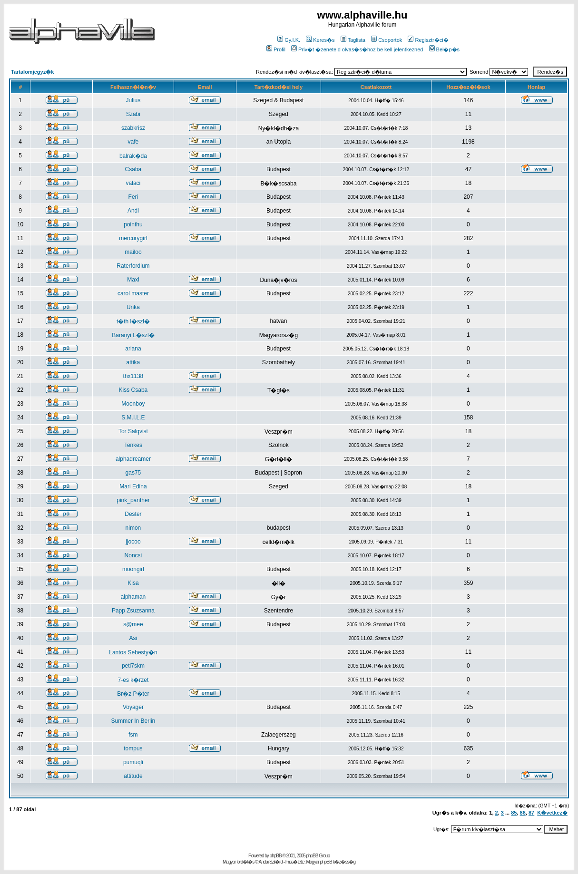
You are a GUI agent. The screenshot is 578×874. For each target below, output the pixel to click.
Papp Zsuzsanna (133, 610)
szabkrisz (133, 128)
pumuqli (133, 762)
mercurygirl (133, 238)
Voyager (133, 707)
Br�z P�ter (133, 693)
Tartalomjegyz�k (32, 72)
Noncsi (133, 555)
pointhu (133, 224)
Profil (275, 49)
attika (133, 362)
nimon (133, 527)
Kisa (132, 583)
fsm (132, 734)
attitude (133, 776)
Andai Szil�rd (271, 861)
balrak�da (133, 156)
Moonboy (133, 403)
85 (514, 813)
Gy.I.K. (288, 40)
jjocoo (133, 541)
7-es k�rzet (133, 680)
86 (523, 813)
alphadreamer (133, 459)
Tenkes (133, 445)
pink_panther (133, 500)
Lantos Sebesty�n (133, 652)
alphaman (133, 596)
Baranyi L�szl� (133, 335)
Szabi (133, 114)
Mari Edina (133, 486)
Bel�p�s (444, 49)
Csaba (133, 169)
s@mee (133, 624)
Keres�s (320, 40)
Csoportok (386, 40)
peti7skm (133, 665)
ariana (133, 348)
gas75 (133, 472)
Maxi (133, 279)
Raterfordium (133, 265)
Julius (133, 100)
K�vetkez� (552, 813)
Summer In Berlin (133, 721)
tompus (133, 748)
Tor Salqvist (133, 431)
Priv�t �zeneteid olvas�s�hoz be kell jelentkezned (357, 49)
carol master (133, 293)
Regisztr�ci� (428, 40)
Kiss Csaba (133, 390)
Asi (133, 638)
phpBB (276, 855)
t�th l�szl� (133, 321)
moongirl (133, 569)
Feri (133, 197)
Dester (133, 514)
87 (531, 813)
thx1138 (133, 376)
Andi (133, 210)
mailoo (133, 252)
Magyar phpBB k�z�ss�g (330, 861)
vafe (133, 141)
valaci (133, 183)
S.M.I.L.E (133, 417)
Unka (133, 307)
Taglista (353, 40)
